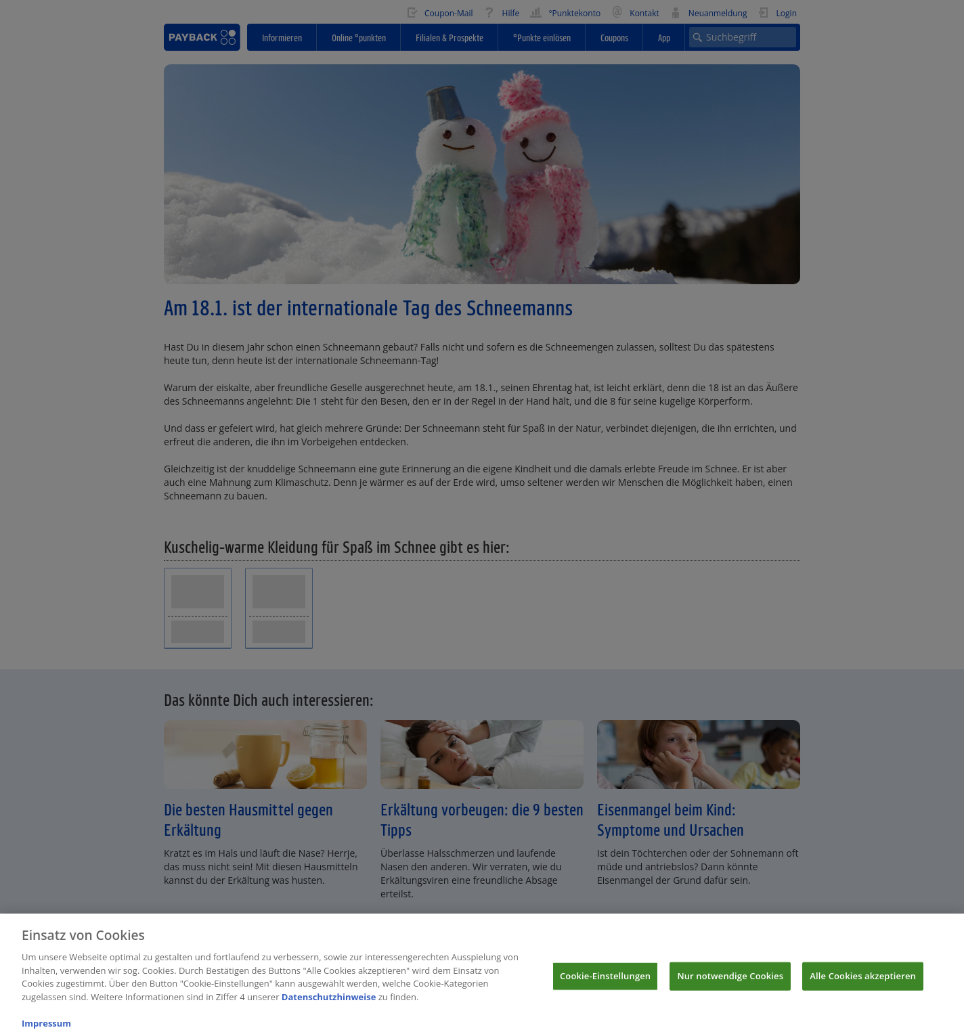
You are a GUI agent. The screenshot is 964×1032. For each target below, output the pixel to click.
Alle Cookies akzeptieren (863, 981)
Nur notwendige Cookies (730, 981)
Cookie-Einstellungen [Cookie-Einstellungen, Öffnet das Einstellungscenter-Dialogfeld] (605, 981)
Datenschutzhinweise (329, 1002)
